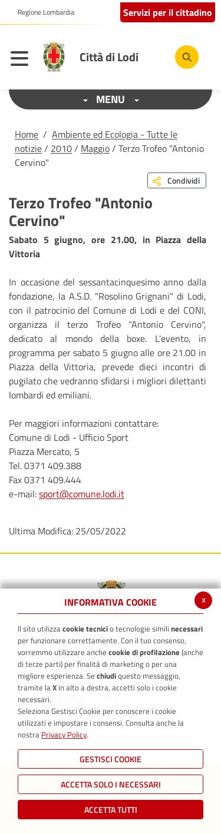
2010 (61, 148)
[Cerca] (187, 57)
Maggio (95, 148)
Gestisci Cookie (110, 759)
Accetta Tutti (110, 809)
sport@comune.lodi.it (81, 494)
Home (26, 134)
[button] (41, 12)
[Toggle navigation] (22, 60)
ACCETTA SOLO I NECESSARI (111, 784)
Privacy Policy (64, 734)
